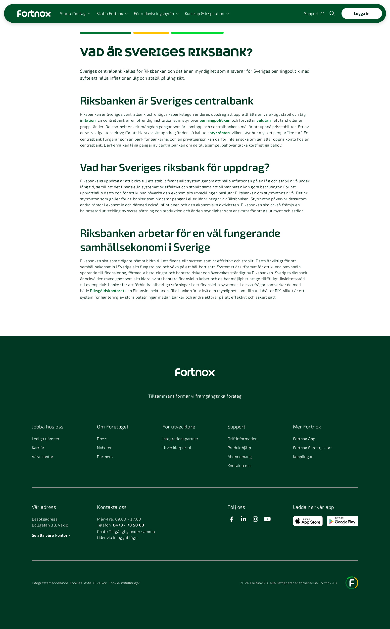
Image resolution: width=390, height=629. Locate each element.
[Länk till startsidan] (34, 13)
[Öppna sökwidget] (333, 13)
